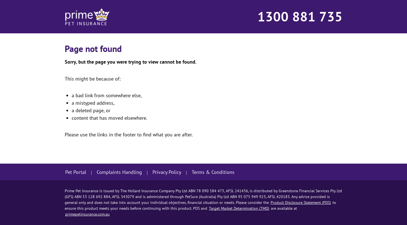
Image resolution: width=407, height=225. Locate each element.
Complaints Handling (119, 172)
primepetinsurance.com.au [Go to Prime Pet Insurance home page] (87, 214)
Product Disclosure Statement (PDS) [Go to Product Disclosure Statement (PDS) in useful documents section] (301, 202)
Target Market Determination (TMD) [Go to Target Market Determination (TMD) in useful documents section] (239, 208)
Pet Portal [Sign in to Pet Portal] (75, 172)
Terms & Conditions (213, 172)
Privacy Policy (167, 172)
